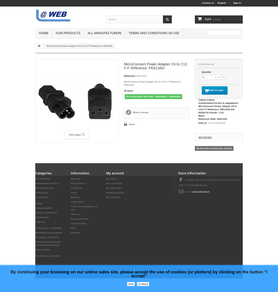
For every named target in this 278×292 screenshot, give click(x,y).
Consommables (43, 213)
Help (73, 233)
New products (78, 188)
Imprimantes (42, 222)
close (131, 284)
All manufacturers (104, 33)
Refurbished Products (47, 188)
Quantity (206, 72)
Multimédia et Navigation (48, 237)
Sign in (237, 3)
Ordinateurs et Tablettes (48, 233)
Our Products (68, 33)
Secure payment (79, 223)
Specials (75, 183)
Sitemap (75, 237)
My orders (111, 183)
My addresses (113, 193)
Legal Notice (77, 206)
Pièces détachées (44, 193)
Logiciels (40, 226)
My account (115, 178)
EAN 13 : (203, 128)
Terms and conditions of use (154, 33)
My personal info (115, 197)
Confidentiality (79, 228)
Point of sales (42, 254)
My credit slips (114, 188)
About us (76, 219)
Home (43, 33)
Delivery (75, 202)
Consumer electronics (47, 242)
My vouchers (113, 202)
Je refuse (143, 284)
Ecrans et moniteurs (46, 217)
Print (132, 124)
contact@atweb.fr (201, 196)
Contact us (208, 3)
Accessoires (42, 202)
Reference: (130, 76)
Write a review (140, 112)
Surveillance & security (48, 260)
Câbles (39, 208)
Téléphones (41, 197)
